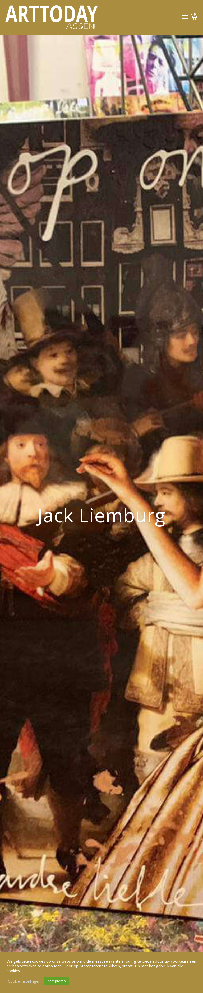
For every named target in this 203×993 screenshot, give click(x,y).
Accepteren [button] (57, 980)
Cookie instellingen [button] (24, 981)
